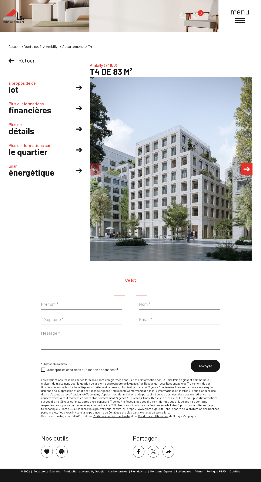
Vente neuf (32, 46)
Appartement (72, 46)
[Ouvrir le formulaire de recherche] (183, 16)
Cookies (235, 471)
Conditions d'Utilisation (153, 416)
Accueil (14, 46)
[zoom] (171, 169)
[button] (246, 169)
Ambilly (51, 46)
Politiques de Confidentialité (111, 416)
